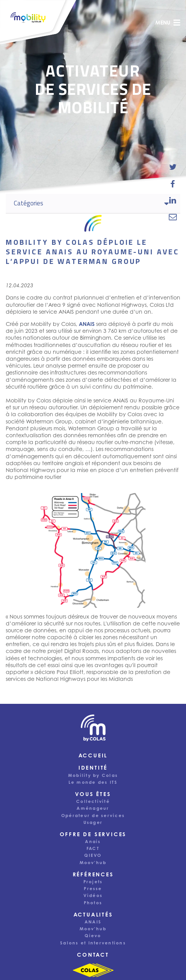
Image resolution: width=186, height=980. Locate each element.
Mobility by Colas (93, 775)
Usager (93, 822)
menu (168, 22)
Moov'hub (93, 862)
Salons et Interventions (93, 943)
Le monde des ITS (93, 782)
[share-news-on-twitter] (172, 167)
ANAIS (93, 922)
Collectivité (93, 801)
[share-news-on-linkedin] (172, 200)
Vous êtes (93, 794)
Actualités (93, 914)
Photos (93, 902)
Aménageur (93, 808)
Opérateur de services (93, 815)
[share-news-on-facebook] (172, 183)
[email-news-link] (172, 217)
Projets (93, 881)
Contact (93, 954)
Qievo (93, 935)
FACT (93, 848)
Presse (93, 888)
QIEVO (92, 855)
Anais (93, 841)
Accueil (93, 755)
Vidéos (93, 895)
